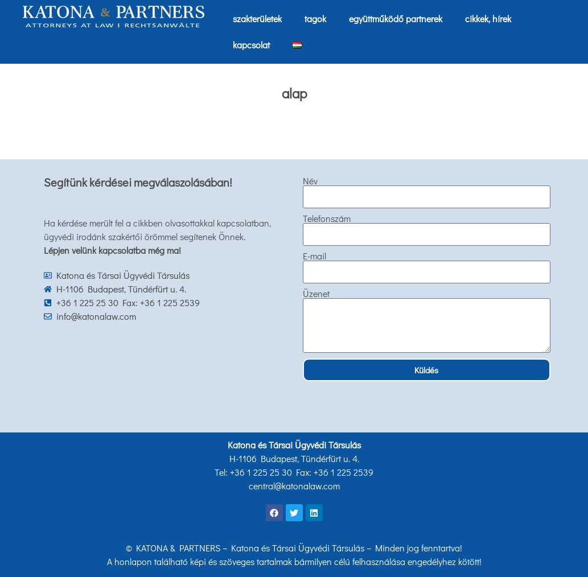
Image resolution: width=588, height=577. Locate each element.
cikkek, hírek (488, 18)
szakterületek (257, 18)
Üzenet (316, 293)
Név (310, 181)
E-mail (314, 256)
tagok (315, 18)
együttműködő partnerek (395, 18)
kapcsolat (251, 45)
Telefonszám (327, 218)
